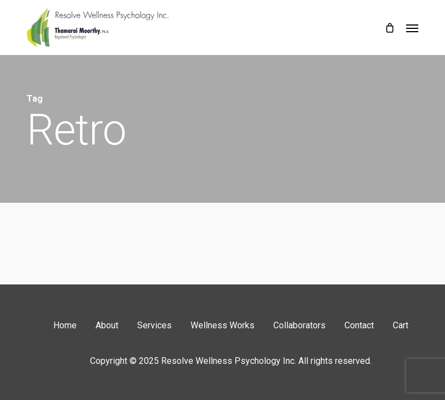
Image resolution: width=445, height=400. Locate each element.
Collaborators (299, 325)
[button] (412, 27)
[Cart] (390, 27)
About (107, 325)
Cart (400, 325)
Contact (359, 325)
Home (65, 325)
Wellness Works (222, 325)
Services (154, 325)
